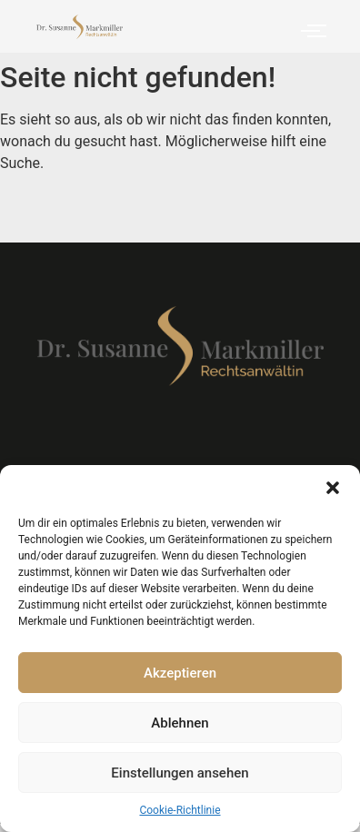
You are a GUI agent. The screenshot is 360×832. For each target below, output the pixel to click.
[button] (333, 488)
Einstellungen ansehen (179, 773)
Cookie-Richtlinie (179, 810)
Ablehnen (179, 723)
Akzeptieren (180, 673)
